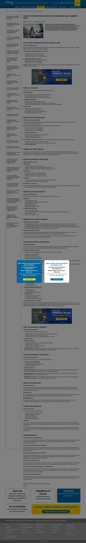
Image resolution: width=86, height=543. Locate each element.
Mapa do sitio (70, 534)
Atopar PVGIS (54, 527)
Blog (11, 11)
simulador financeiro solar (30, 260)
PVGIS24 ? (8, 527)
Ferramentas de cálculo (27, 527)
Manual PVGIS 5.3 (25, 524)
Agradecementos (40, 532)
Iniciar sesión (70, 3)
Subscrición (9, 532)
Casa (7, 524)
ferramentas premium (52, 252)
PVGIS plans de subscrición (54, 264)
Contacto (69, 531)
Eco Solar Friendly (25, 532)
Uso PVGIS (54, 532)
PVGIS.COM (24, 529)
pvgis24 (77, 3)
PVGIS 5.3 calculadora (29, 246)
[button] (52, 7)
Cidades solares (40, 524)
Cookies (38, 529)
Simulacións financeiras (55, 511)
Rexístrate (62, 3)
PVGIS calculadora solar (31, 236)
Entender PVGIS (55, 529)
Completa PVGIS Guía (56, 524)
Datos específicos (71, 529)
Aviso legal (39, 527)
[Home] (7, 11)
